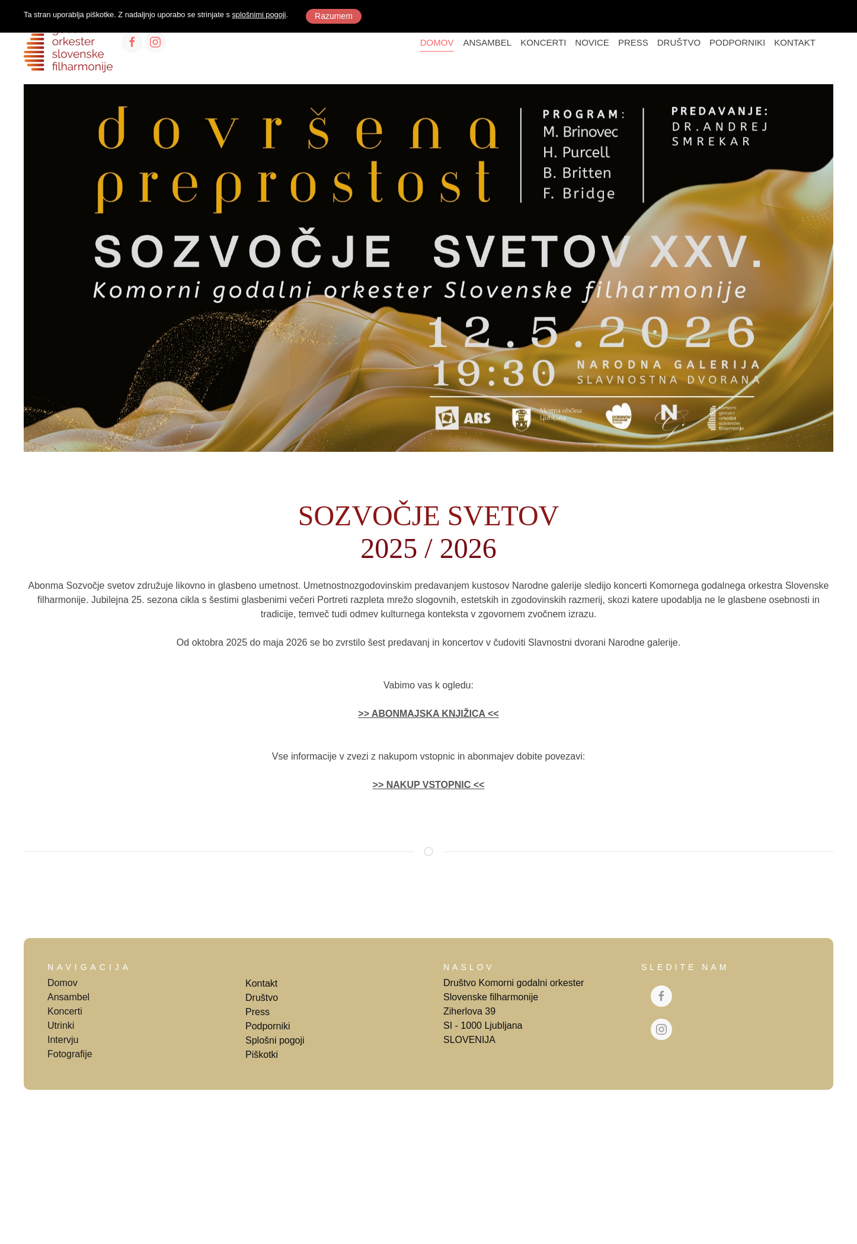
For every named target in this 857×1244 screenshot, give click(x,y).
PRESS (633, 42)
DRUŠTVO (679, 42)
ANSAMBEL (487, 42)
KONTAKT (795, 42)
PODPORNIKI (737, 42)
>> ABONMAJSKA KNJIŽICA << (428, 714)
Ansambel (68, 997)
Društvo (261, 998)
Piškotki (261, 1055)
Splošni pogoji (275, 1040)
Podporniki (267, 1026)
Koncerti (64, 1011)
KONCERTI (543, 42)
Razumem (334, 16)
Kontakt (261, 983)
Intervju (62, 1040)
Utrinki (60, 1025)
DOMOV (437, 42)
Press (257, 1012)
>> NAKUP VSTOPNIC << (429, 785)
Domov (62, 983)
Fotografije (69, 1054)
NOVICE (592, 42)
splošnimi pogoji (259, 14)
